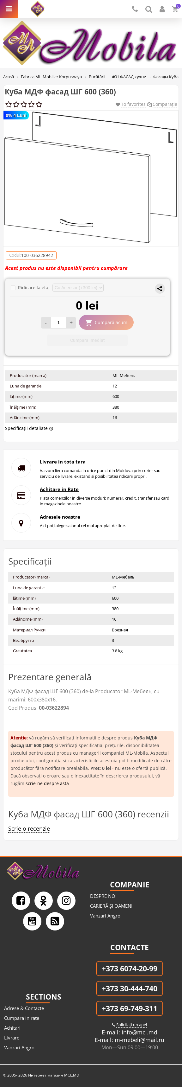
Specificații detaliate (26, 428)
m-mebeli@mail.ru (138, 1040)
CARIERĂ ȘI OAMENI (111, 906)
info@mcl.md (138, 1032)
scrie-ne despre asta (47, 783)
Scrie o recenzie (29, 828)
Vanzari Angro (105, 915)
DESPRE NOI (103, 896)
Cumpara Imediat (87, 340)
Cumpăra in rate (21, 1018)
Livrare (11, 1037)
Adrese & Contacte (24, 1008)
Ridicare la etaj (31, 288)
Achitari (12, 1028)
